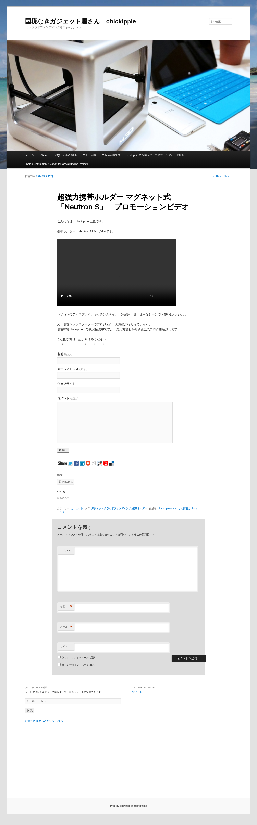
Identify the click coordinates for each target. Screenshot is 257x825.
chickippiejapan (167, 508)
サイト (64, 646)
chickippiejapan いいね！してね (44, 721)
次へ (228, 176)
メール (66, 627)
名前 (64, 354)
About (43, 155)
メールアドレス (72, 369)
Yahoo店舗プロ (111, 155)
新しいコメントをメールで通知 (79, 657)
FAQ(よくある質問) (65, 155)
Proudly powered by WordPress (128, 805)
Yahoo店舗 (89, 155)
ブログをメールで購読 (36, 687)
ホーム (30, 155)
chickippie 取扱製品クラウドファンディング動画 (155, 155)
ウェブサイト (66, 383)
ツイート (137, 692)
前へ (217, 176)
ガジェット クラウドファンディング (111, 508)
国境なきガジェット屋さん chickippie (80, 21)
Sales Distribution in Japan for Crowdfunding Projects (57, 163)
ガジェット (77, 508)
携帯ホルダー (139, 508)
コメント (67, 398)
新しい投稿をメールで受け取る (79, 664)
